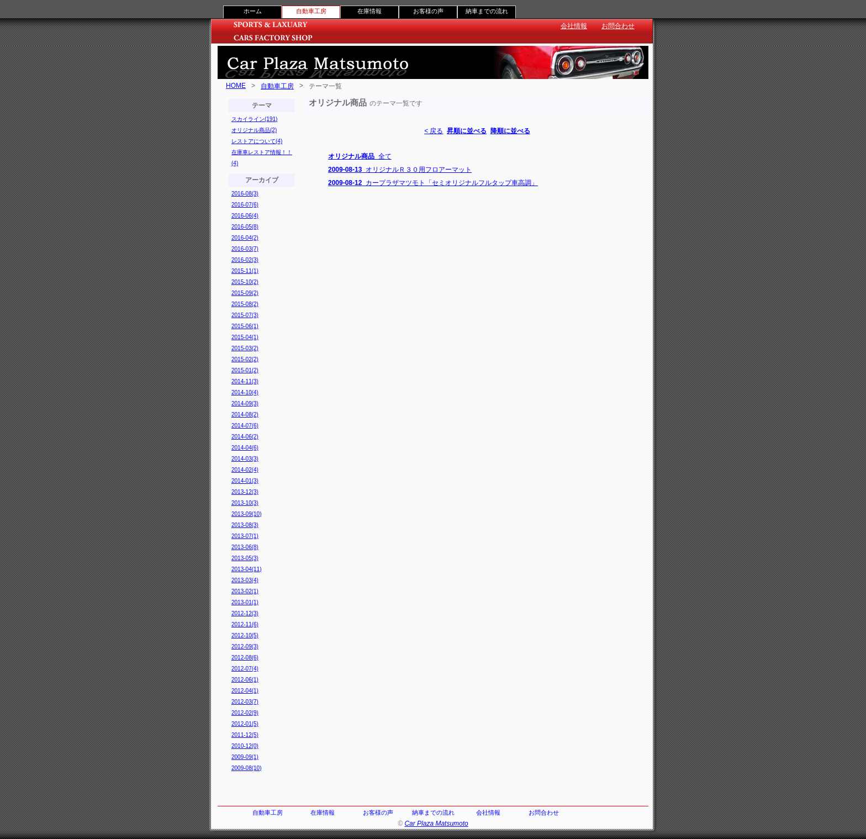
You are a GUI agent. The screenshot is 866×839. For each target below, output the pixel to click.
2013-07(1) (244, 536)
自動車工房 (277, 86)
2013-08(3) (244, 525)
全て (360, 156)
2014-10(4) (244, 392)
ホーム (253, 11)
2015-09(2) (244, 293)
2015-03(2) (244, 348)
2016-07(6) (244, 205)
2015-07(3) (244, 315)
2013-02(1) (244, 591)
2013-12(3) (244, 492)
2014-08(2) (244, 414)
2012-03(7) (244, 702)
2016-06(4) (244, 216)
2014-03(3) (244, 459)
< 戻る (433, 131)
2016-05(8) (244, 227)
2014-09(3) (244, 403)
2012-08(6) (244, 658)
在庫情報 (369, 11)
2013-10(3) (244, 503)
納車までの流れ (487, 11)
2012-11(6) (244, 624)
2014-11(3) (244, 381)
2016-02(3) (244, 260)
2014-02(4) (244, 470)
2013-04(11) (246, 569)
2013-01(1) (244, 602)
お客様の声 (428, 11)
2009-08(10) (246, 768)
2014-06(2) (244, 437)
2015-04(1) (244, 337)
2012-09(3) (244, 646)
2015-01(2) (244, 370)
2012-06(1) (244, 680)
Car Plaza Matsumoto (436, 823)
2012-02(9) (244, 713)
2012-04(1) (244, 691)
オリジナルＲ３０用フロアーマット (400, 169)
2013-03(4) (244, 580)
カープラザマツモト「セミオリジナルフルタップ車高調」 (433, 183)
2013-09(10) (246, 514)
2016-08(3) (244, 194)
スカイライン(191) (254, 119)
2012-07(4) (244, 669)
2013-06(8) (244, 547)
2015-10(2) (244, 282)
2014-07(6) (244, 426)
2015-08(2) (244, 304)
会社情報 (574, 26)
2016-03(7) (244, 249)
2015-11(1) (244, 271)
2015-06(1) (244, 326)
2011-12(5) (244, 735)
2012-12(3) (244, 613)
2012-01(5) (244, 724)
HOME (236, 85)
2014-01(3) (244, 481)
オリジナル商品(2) (254, 130)
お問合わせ (618, 26)
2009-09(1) (244, 757)
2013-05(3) (244, 558)
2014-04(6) (244, 448)
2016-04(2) (244, 238)
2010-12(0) (244, 746)
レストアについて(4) (256, 141)
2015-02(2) (244, 359)
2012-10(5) (244, 635)
